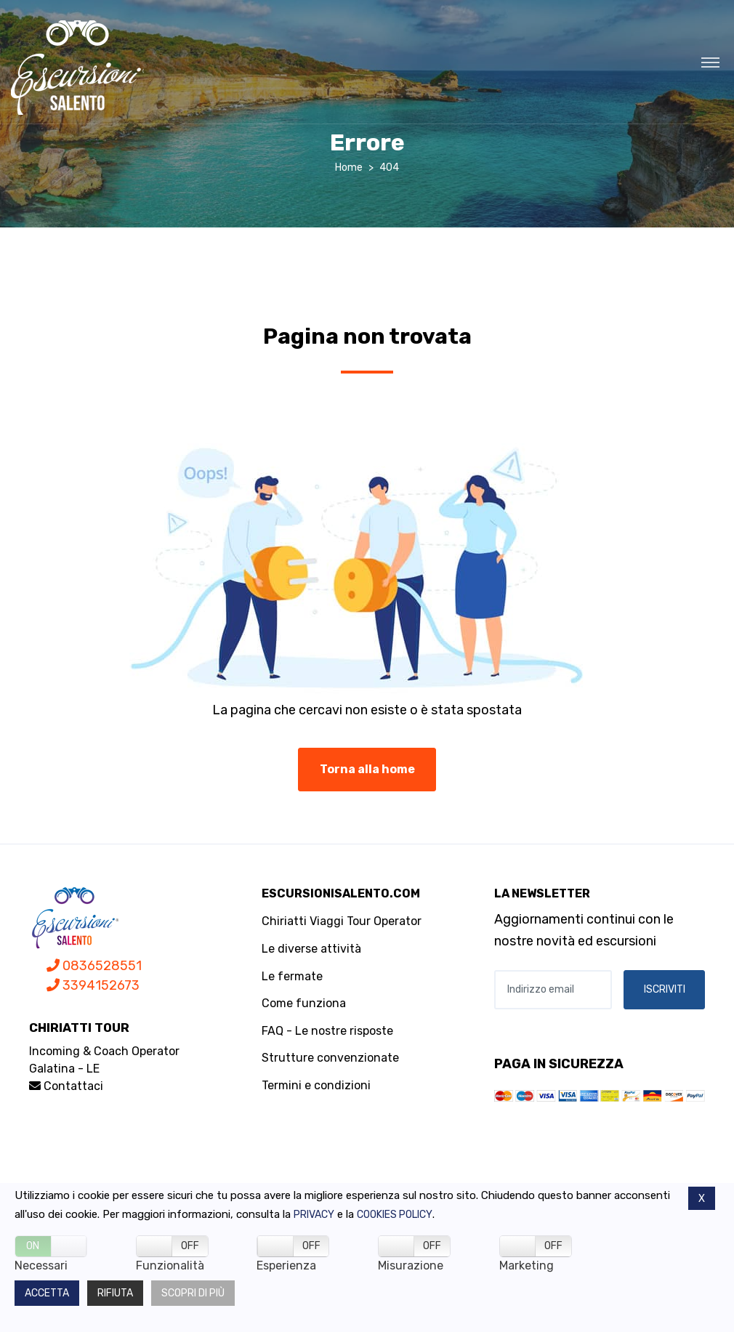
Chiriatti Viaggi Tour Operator (342, 921)
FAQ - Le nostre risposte (327, 1031)
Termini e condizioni (316, 1085)
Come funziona (304, 1003)
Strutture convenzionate (330, 1058)
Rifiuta (115, 1293)
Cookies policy (394, 1214)
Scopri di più (193, 1293)
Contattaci (66, 1086)
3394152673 (93, 985)
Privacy (314, 1214)
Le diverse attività (311, 949)
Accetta (47, 1293)
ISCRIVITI (664, 989)
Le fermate (292, 976)
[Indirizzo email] (553, 989)
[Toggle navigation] (710, 61)
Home (349, 167)
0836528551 (94, 966)
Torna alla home (367, 769)
